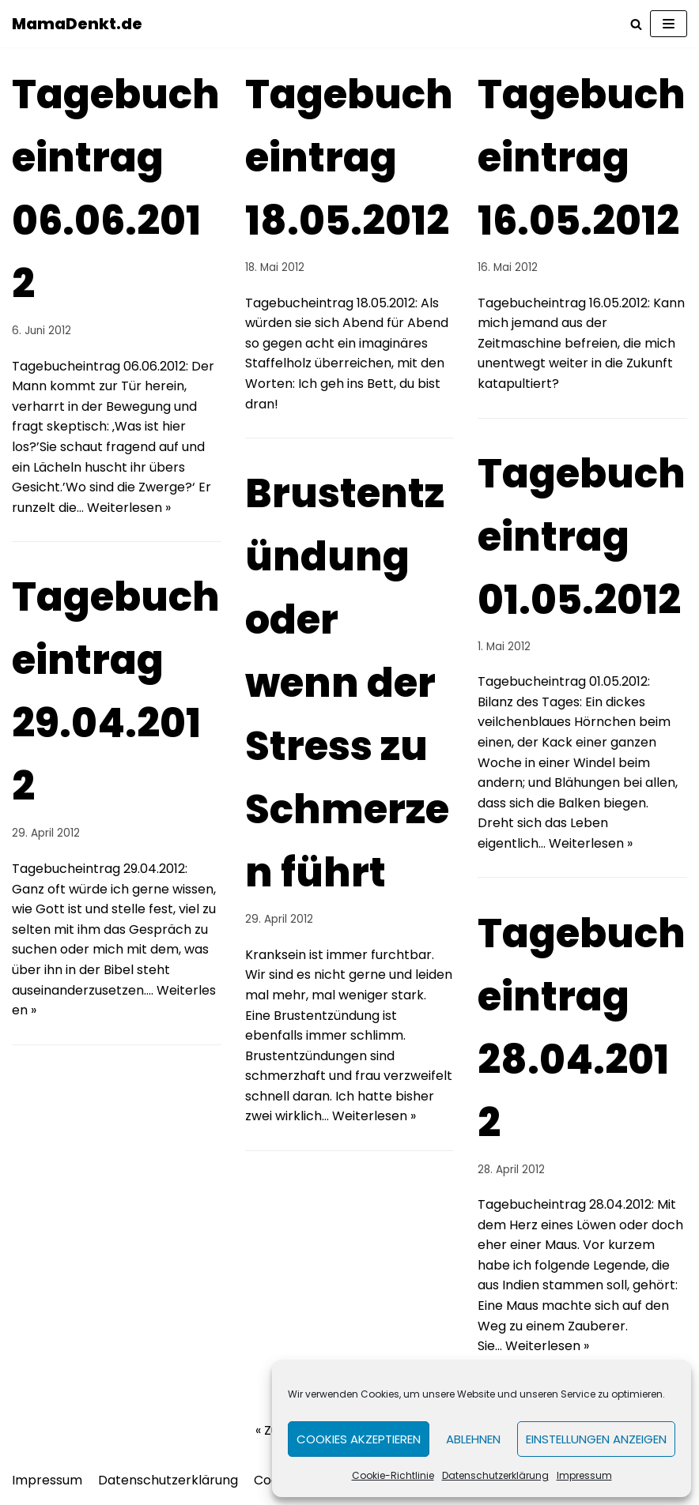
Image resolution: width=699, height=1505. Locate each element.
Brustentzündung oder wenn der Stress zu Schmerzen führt (347, 683)
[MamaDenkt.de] (77, 23)
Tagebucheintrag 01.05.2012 (582, 537)
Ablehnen (473, 1439)
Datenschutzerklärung (495, 1475)
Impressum (584, 1475)
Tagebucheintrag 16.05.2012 (582, 158)
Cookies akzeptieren (359, 1439)
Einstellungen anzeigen (596, 1439)
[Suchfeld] (636, 24)
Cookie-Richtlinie (393, 1475)
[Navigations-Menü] (668, 23)
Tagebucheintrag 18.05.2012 (349, 158)
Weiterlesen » (129, 508)
